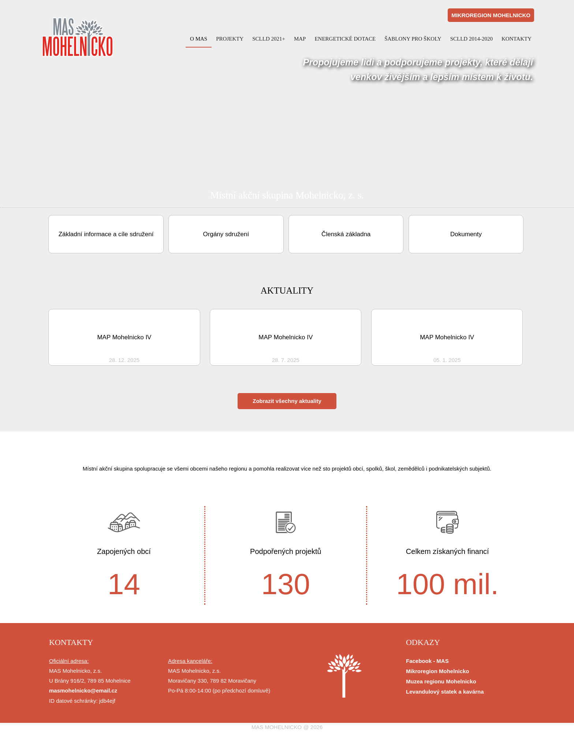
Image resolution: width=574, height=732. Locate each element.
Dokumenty (466, 234)
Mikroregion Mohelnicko (437, 671)
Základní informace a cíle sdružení (106, 234)
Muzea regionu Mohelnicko (441, 681)
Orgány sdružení (226, 234)
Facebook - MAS (427, 661)
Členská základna (345, 234)
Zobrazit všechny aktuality (287, 401)
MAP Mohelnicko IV (124, 337)
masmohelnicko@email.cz (83, 690)
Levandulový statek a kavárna (445, 691)
